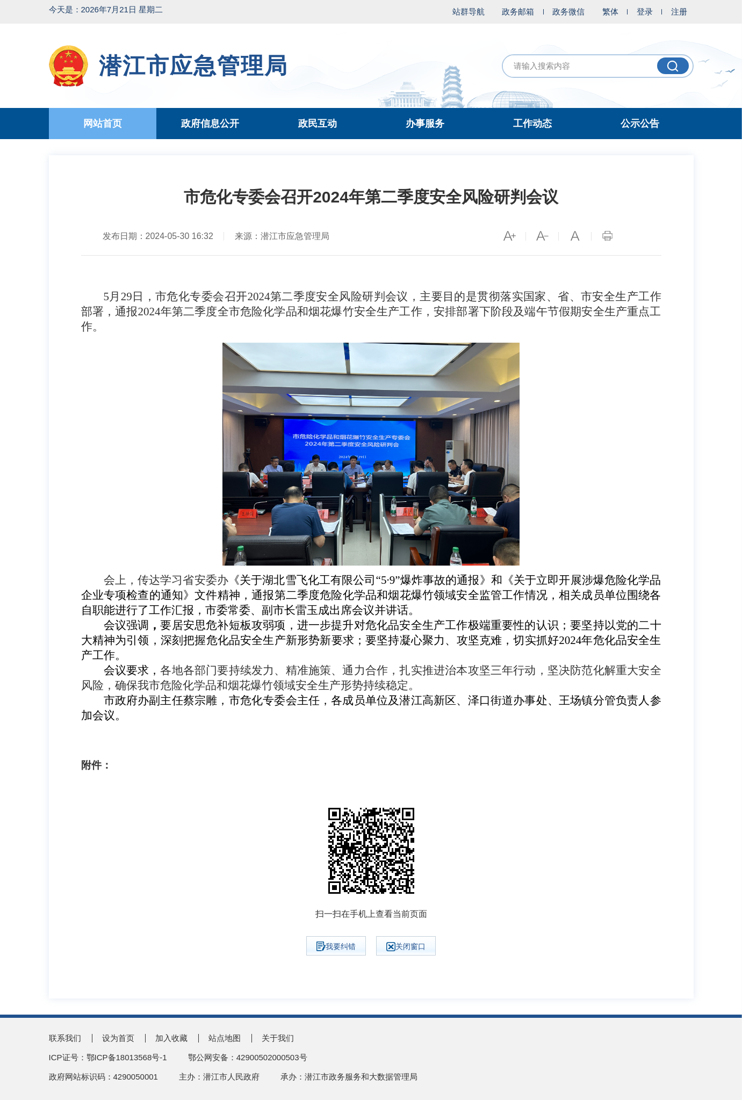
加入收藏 (171, 1038)
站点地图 (224, 1038)
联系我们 (65, 1038)
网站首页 (102, 123)
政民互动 (317, 123)
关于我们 (278, 1038)
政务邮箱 (518, 11)
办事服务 (425, 123)
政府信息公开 (210, 123)
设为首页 (118, 1038)
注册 (679, 11)
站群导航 (468, 11)
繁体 (610, 11)
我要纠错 (336, 946)
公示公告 (640, 123)
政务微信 (568, 11)
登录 (645, 11)
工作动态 (532, 123)
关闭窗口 (406, 946)
